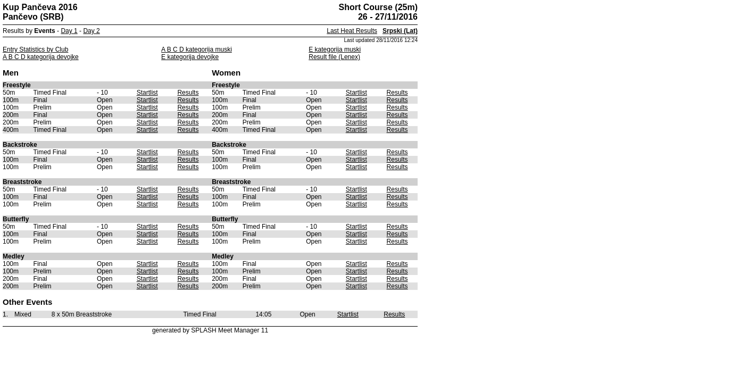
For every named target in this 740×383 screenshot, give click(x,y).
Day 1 (69, 31)
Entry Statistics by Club (35, 49)
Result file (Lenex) (334, 57)
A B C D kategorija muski (196, 49)
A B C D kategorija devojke (41, 57)
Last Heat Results (352, 31)
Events (44, 31)
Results (187, 92)
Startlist (147, 92)
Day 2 (91, 31)
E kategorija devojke (190, 57)
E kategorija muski (335, 49)
